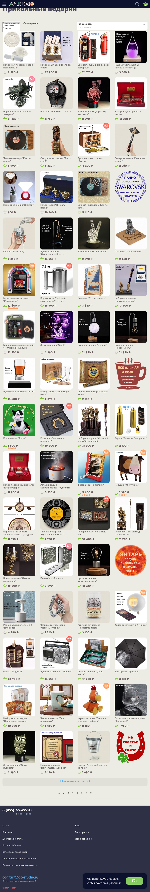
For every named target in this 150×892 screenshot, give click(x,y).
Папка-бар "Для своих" (52, 578)
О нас (6, 825)
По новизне (11, 25)
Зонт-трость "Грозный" (127, 671)
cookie (113, 879)
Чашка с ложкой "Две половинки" (52, 720)
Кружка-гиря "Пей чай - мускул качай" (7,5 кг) (53, 299)
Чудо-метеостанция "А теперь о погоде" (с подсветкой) (127, 66)
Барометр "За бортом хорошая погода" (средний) (18, 533)
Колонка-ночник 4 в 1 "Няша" (130, 625)
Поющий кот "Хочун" (14, 438)
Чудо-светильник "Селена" (92, 345)
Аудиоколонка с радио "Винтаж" (90, 160)
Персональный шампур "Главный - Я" (127, 533)
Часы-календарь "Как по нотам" (17, 160)
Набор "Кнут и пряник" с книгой (128, 113)
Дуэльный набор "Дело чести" (90, 673)
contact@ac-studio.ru (20, 877)
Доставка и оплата (13, 838)
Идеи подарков (83, 838)
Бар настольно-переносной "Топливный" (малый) (18, 346)
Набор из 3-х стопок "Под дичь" (91, 533)
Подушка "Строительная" (91, 298)
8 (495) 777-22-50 (17, 810)
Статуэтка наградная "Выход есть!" (56, 160)
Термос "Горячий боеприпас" (130, 438)
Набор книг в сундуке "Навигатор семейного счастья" (15, 720)
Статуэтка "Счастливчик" (128, 251)
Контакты (8, 832)
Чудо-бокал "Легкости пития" (19, 391)
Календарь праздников (15, 852)
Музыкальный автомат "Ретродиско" (16, 299)
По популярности (11, 23)
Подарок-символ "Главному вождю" (130, 160)
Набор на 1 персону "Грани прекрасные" (18, 66)
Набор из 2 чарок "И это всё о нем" (56, 66)
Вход (77, 825)
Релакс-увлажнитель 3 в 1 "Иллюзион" (17, 626)
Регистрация (82, 832)
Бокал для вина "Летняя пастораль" (16, 580)
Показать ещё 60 (75, 781)
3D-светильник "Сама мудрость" (15, 766)
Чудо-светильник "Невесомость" (124, 346)
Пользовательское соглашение (20, 858)
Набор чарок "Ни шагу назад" (52, 206)
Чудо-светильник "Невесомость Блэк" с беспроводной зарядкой (53, 253)
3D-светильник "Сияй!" (52, 345)
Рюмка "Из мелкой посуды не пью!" (92, 766)
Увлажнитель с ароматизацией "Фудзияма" (55, 486)
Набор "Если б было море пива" (54, 393)
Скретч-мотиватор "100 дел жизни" (93, 393)
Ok (135, 881)
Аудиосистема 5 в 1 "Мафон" (56, 671)
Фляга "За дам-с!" (13, 671)
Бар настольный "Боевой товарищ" (17, 113)
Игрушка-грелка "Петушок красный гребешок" (92, 720)
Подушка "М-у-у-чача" (126, 485)
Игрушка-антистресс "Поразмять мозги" (89, 626)
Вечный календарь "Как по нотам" (93, 206)
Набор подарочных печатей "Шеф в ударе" (18, 486)
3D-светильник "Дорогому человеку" (92, 113)
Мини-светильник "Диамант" (18, 205)
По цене (11, 28)
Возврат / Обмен (12, 845)
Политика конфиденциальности (20, 865)
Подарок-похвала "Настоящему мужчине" (53, 766)
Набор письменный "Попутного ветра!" (125, 299)
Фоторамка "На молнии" (91, 485)
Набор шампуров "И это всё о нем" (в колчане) (93, 440)
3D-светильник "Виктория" (92, 251)
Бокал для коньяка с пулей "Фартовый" (130, 720)
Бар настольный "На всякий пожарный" (93, 66)
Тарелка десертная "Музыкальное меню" (52, 533)
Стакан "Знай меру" (14, 251)
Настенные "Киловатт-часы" (56, 111)
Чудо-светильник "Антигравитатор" (87, 580)
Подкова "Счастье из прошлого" (52, 440)
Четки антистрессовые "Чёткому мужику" (52, 626)
